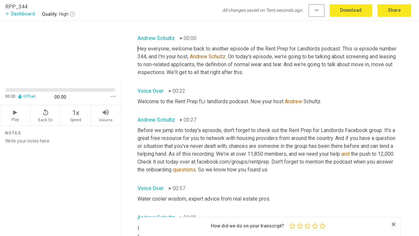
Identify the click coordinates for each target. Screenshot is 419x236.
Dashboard (20, 13)
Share (394, 10)
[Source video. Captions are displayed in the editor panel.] (60, 51)
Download (351, 10)
